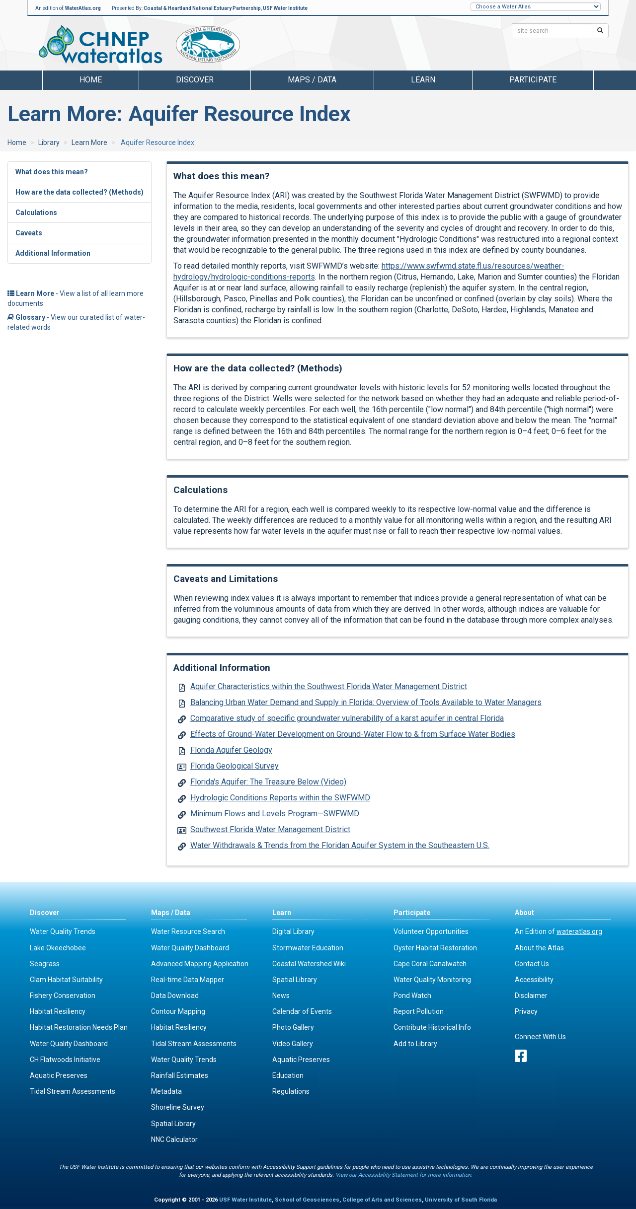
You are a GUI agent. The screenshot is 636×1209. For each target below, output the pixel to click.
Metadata (166, 1091)
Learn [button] (423, 79)
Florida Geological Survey (234, 766)
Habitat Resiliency (57, 1011)
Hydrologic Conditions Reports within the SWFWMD (280, 797)
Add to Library (415, 1044)
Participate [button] (532, 79)
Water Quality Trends (62, 931)
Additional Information (52, 253)
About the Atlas (539, 948)
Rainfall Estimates (179, 1075)
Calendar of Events (302, 1011)
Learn (281, 913)
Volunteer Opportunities (431, 931)
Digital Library (293, 931)
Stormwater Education (307, 948)
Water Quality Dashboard (69, 1044)
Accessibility (534, 980)
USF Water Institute (285, 8)
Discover (45, 913)
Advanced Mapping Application (199, 964)
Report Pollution (419, 1011)
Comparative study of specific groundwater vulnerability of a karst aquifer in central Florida (347, 718)
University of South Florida (461, 1200)
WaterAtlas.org (83, 8)
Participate (412, 913)
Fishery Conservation (62, 995)
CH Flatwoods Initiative (65, 1060)
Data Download (175, 995)
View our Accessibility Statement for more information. (404, 1175)
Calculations (36, 212)
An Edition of (558, 931)
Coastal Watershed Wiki (309, 964)
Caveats (28, 233)
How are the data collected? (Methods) (79, 192)
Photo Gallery (293, 1027)
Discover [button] (195, 79)
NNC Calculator (174, 1139)
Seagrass (45, 964)
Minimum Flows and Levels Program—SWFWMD (274, 813)
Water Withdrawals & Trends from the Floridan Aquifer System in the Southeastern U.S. (339, 845)
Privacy (526, 1011)
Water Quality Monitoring (432, 980)
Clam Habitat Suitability (66, 980)
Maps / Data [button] (312, 79)
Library (49, 142)
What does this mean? (51, 172)
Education (288, 1075)
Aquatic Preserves (58, 1075)
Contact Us (532, 964)
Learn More (89, 142)
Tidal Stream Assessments (72, 1091)
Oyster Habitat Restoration (435, 948)
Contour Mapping (178, 1011)
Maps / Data (170, 913)
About (524, 913)
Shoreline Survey (177, 1107)
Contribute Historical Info (432, 1027)
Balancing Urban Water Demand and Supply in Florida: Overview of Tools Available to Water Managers (366, 702)
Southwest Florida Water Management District (270, 829)
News (281, 995)
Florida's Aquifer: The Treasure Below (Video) (268, 781)
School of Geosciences (307, 1200)
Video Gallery (292, 1044)
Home (91, 79)
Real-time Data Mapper (187, 980)
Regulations (291, 1091)
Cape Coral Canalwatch (430, 964)
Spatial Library (173, 1124)
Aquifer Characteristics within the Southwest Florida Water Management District (328, 686)
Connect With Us (540, 1037)
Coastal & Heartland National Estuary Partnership (202, 8)
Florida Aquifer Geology (231, 750)
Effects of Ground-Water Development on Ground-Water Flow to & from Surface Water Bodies (352, 734)
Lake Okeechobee (58, 948)
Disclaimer (531, 995)
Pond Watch (412, 995)
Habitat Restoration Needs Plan (79, 1027)
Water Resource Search (188, 931)
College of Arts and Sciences (382, 1200)
